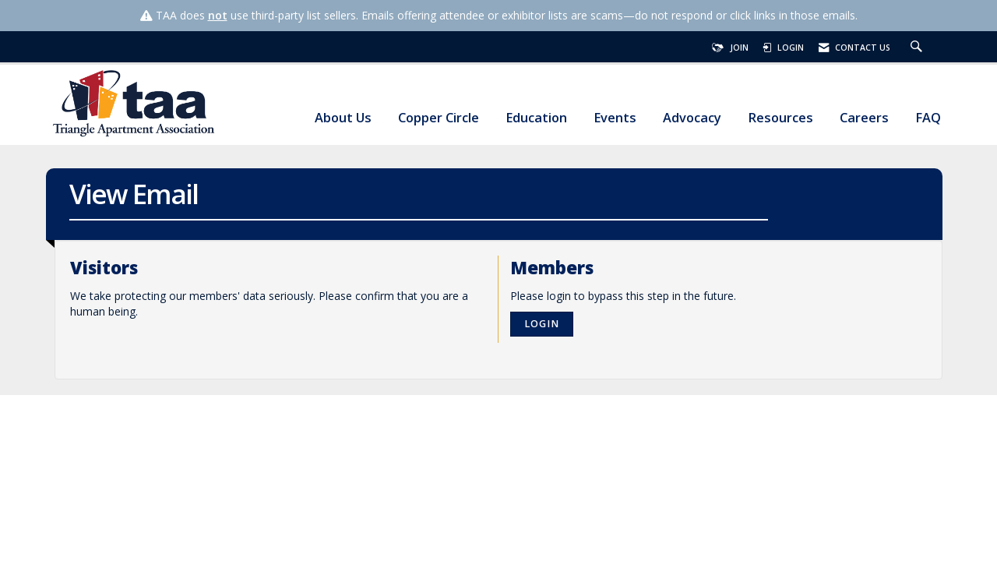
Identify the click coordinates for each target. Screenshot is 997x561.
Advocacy (692, 118)
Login (541, 323)
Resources (780, 118)
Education (536, 118)
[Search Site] (918, 47)
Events (615, 118)
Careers (864, 118)
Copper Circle (438, 118)
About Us (343, 118)
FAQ (928, 118)
